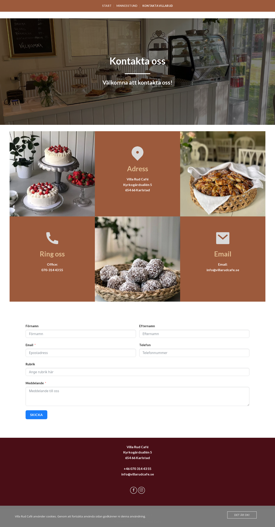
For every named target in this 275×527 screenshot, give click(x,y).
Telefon (145, 345)
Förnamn (32, 326)
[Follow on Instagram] (141, 490)
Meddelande (35, 383)
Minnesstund (127, 5)
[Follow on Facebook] (133, 490)
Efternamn (147, 326)
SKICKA (36, 415)
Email (29, 345)
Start (106, 5)
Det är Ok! (242, 515)
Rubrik (30, 364)
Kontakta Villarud (157, 5)
